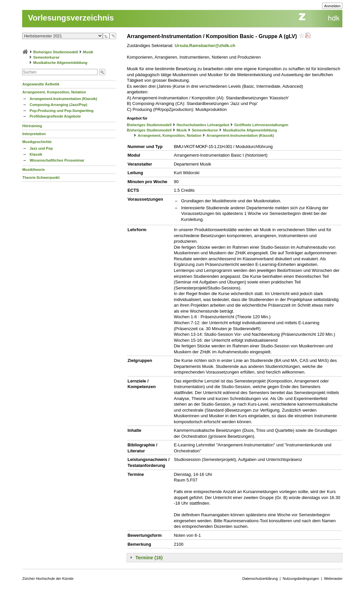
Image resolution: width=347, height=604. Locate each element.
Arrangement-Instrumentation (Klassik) (63, 99)
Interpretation (34, 134)
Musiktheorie (33, 170)
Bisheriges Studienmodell (55, 52)
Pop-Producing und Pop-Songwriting (61, 111)
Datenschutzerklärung (260, 578)
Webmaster (333, 578)
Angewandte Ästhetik (40, 84)
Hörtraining (32, 126)
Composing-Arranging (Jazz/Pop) (58, 105)
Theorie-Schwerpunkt (40, 177)
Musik (88, 52)
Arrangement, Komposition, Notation (54, 92)
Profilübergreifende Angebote (55, 116)
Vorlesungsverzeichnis (71, 17)
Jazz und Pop (41, 148)
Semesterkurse (46, 57)
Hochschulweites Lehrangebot (203, 125)
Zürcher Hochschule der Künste (47, 578)
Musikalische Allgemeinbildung (60, 63)
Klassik (35, 154)
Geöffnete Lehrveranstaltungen (261, 125)
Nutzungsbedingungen (300, 578)
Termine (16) (148, 557)
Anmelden (332, 6)
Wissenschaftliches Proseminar (56, 160)
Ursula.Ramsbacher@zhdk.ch (205, 45)
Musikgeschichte (37, 142)
